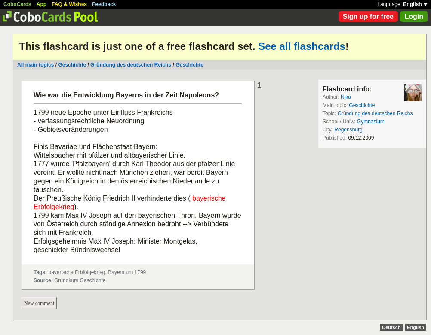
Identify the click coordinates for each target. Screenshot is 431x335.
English (415, 4)
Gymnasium (371, 122)
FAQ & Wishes (69, 4)
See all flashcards (301, 46)
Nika (346, 97)
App (41, 4)
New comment (39, 303)
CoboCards (17, 4)
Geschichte (72, 65)
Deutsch (391, 327)
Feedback (104, 4)
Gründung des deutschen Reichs (130, 65)
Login (413, 16)
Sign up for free (368, 16)
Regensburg (348, 130)
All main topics (35, 65)
